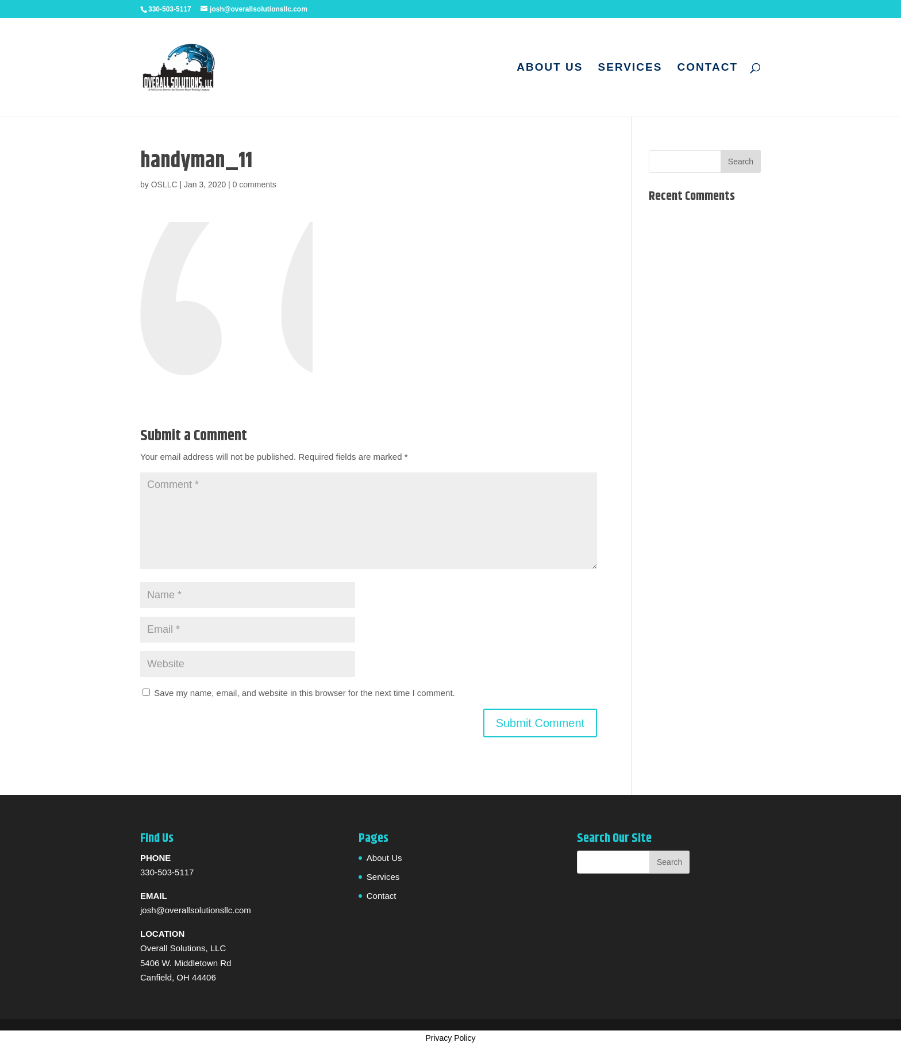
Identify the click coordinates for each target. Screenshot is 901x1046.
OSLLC (164, 184)
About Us (550, 68)
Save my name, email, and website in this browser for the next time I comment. (304, 693)
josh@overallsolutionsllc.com (195, 910)
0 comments (254, 184)
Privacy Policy (450, 1038)
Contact (707, 68)
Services (630, 68)
